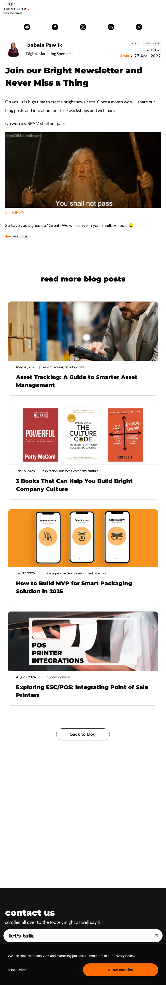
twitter (83, 27)
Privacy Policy (123, 955)
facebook (55, 27)
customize (17, 970)
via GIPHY (15, 212)
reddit (27, 27)
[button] (158, 8)
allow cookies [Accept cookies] (120, 970)
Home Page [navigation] (16, 8)
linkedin (111, 27)
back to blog (83, 734)
